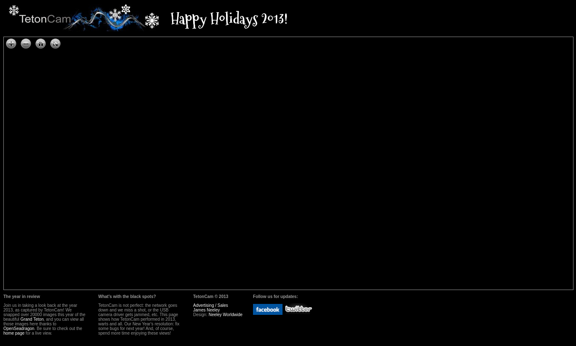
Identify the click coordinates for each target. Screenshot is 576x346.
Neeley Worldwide (225, 314)
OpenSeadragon (18, 328)
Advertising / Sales (210, 305)
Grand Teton (32, 319)
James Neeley (206, 310)
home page (13, 333)
